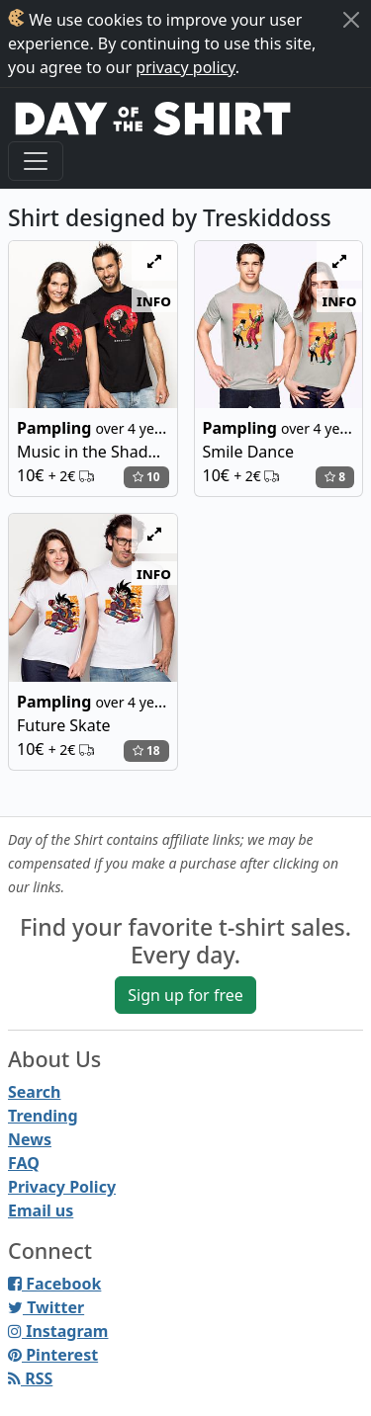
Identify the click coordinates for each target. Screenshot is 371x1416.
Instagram (58, 1331)
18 (146, 750)
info (154, 300)
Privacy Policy (62, 1187)
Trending (43, 1115)
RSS (30, 1378)
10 (146, 476)
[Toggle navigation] (35, 161)
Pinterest (53, 1355)
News (29, 1139)
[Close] (351, 20)
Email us (40, 1210)
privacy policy (185, 67)
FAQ (24, 1163)
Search (34, 1092)
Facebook (54, 1283)
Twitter (46, 1307)
